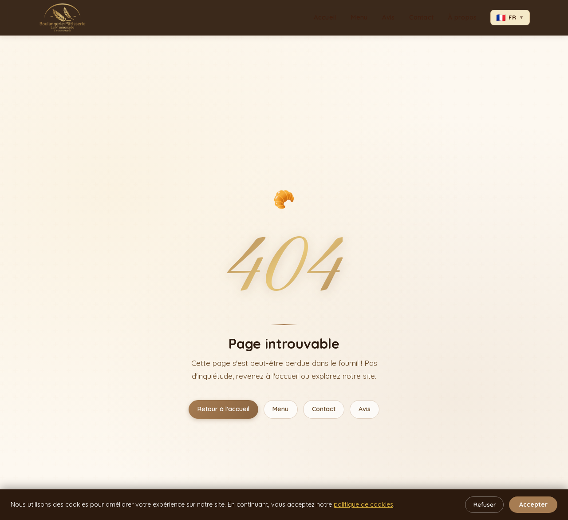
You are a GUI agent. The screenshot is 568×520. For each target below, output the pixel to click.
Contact (421, 17)
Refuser (484, 504)
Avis (388, 17)
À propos (462, 17)
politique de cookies (363, 504)
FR (510, 17)
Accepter (533, 504)
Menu (359, 17)
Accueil (325, 17)
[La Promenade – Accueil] (62, 18)
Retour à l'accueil (223, 409)
